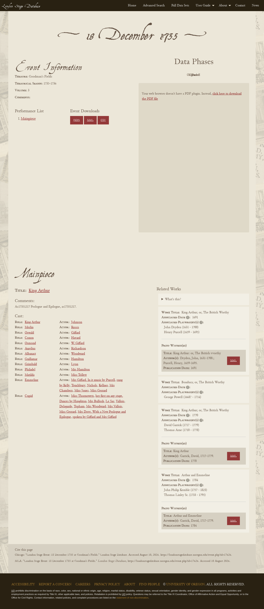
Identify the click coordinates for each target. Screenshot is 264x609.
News (255, 5)
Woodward (78, 353)
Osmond (30, 343)
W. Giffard (77, 343)
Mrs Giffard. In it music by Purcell (93, 380)
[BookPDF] (194, 163)
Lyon (74, 364)
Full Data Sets (180, 5)
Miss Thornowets (82, 396)
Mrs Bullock (96, 401)
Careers (82, 584)
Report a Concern (55, 584)
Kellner (103, 385)
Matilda (29, 375)
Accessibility (23, 584)
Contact (240, 5)
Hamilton (77, 359)
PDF (159, 75)
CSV (103, 120)
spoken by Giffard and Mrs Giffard (95, 417)
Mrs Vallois (115, 406)
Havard (75, 338)
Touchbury (78, 385)
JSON (76, 120)
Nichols (92, 385)
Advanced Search (154, 5)
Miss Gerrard (98, 390)
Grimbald (31, 364)
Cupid (29, 396)
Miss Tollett (79, 375)
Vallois (120, 401)
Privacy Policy (107, 584)
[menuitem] (132, 5)
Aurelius (30, 348)
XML (90, 120)
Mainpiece (28, 119)
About (223, 5)
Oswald (29, 332)
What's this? (173, 299)
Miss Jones (81, 390)
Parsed (227, 75)
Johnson (76, 322)
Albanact (30, 353)
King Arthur (39, 291)
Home (132, 5)
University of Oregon (185, 584)
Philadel (30, 369)
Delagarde (65, 406)
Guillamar (31, 359)
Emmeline (31, 380)
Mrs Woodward (96, 406)
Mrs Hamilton (80, 369)
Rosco (75, 327)
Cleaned (204, 75)
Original (182, 75)
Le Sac (110, 401)
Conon (29, 338)
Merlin (29, 327)
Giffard (75, 332)
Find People (149, 584)
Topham (79, 406)
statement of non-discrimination (132, 597)
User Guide (203, 5)
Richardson (78, 348)
